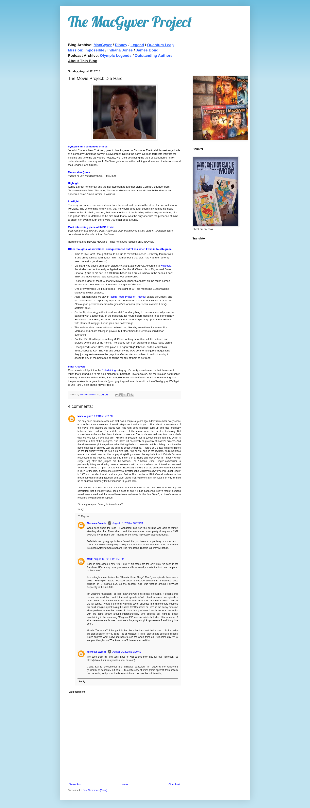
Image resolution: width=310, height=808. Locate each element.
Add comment (77, 691)
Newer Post (75, 784)
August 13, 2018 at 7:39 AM (98, 416)
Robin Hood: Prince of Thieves (127, 296)
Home (125, 784)
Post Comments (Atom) (94, 790)
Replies (85, 516)
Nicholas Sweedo (97, 523)
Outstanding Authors (153, 55)
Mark (80, 416)
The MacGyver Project (130, 21)
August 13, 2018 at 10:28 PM (127, 523)
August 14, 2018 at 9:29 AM (126, 651)
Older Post (174, 784)
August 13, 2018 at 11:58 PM (109, 559)
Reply (81, 509)
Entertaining (109, 370)
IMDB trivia (106, 227)
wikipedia (166, 265)
